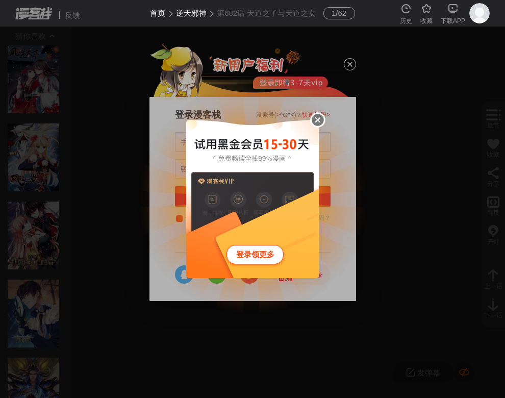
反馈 (72, 15)
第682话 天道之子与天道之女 (266, 13)
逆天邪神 (191, 13)
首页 (157, 13)
